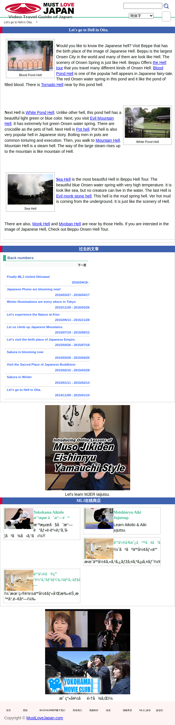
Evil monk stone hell (74, 196)
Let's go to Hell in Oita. (47, 393)
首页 (8, 710)
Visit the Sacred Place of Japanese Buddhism (47, 368)
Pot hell (82, 129)
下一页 (82, 265)
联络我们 (77, 710)
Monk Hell (41, 224)
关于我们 (60, 710)
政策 (108, 710)
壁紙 (25, 710)
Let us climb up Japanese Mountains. (47, 330)
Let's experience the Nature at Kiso (47, 318)
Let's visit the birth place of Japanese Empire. (47, 343)
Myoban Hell (70, 224)
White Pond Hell (40, 112)
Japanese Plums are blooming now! (47, 293)
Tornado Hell (52, 84)
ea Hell (63, 179)
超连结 (159, 710)
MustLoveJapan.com (44, 718)
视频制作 (93, 710)
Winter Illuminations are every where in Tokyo (47, 305)
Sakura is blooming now (47, 355)
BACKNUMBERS (46, 710)
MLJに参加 (145, 710)
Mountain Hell (108, 140)
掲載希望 (127, 710)
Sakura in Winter (47, 380)
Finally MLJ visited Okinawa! (47, 280)
